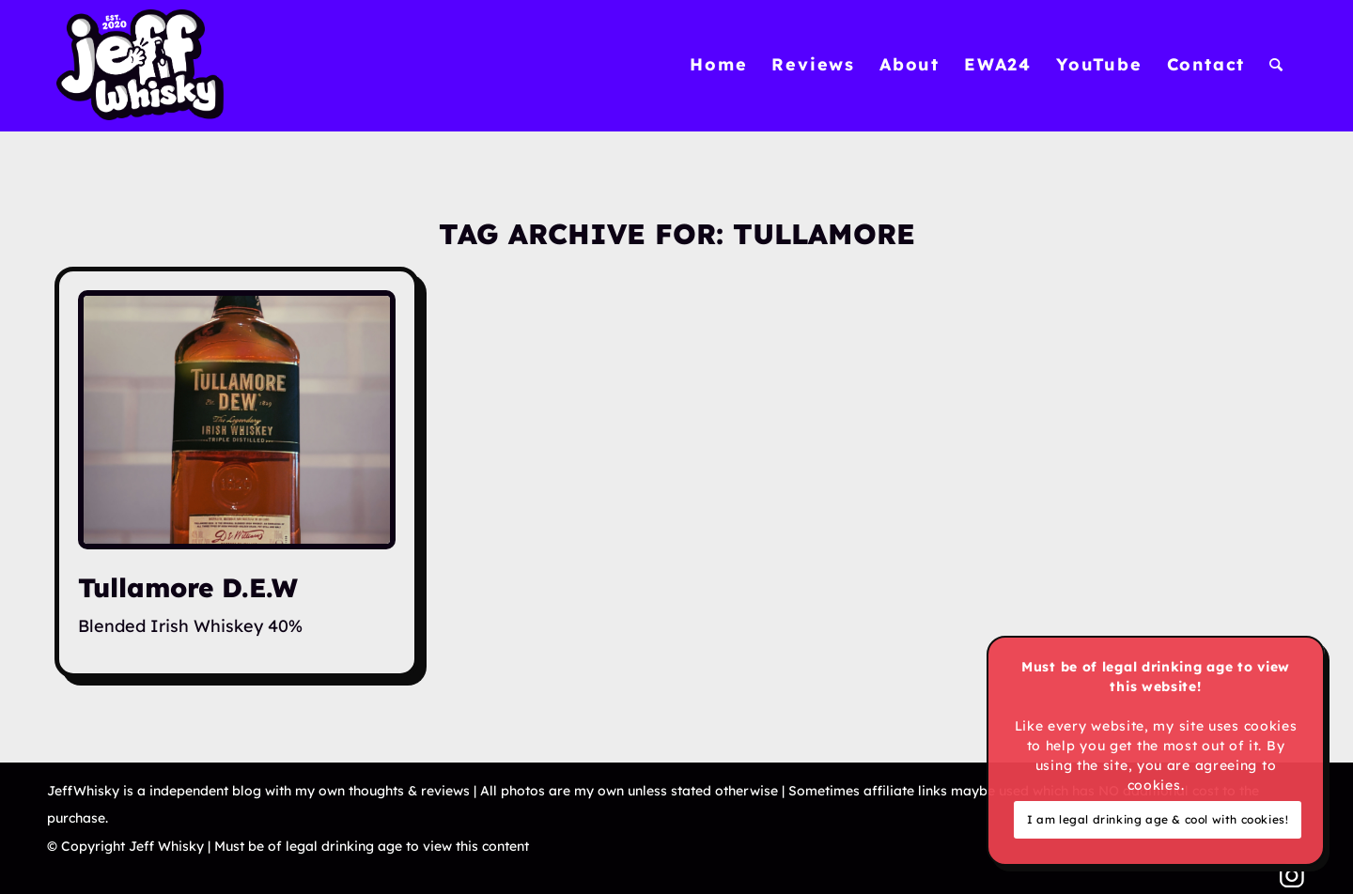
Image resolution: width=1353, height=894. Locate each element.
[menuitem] (718, 64)
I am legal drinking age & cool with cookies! (1157, 819)
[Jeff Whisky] (140, 64)
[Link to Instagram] (1292, 875)
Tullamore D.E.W (188, 587)
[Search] (1277, 64)
